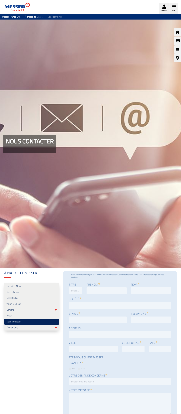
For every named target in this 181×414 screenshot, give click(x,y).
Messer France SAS (11, 16)
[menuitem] (31, 286)
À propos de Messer (34, 16)
